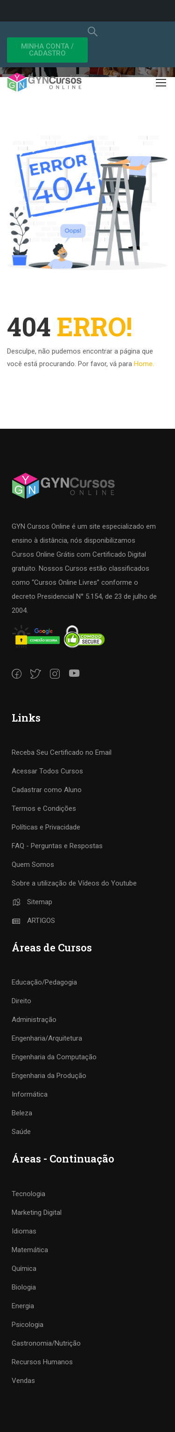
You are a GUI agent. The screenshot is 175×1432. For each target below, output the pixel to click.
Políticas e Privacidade (46, 827)
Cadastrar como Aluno (47, 790)
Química (24, 1268)
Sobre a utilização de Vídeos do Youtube (74, 883)
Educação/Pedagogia (44, 982)
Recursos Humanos (42, 1362)
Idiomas (24, 1231)
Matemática (30, 1250)
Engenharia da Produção (49, 1075)
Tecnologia (28, 1194)
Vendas (23, 1380)
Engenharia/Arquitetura (47, 1038)
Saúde (21, 1131)
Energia (23, 1306)
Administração (34, 1019)
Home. (144, 364)
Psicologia (27, 1324)
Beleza (22, 1113)
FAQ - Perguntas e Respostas (57, 846)
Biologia (24, 1287)
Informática (30, 1094)
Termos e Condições (44, 808)
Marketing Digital (37, 1212)
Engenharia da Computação (54, 1057)
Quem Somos (33, 864)
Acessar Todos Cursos (47, 771)
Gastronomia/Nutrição (46, 1343)
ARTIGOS (33, 920)
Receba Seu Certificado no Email (62, 752)
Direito (21, 1001)
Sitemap (32, 902)
